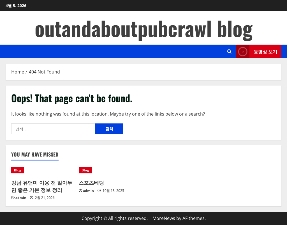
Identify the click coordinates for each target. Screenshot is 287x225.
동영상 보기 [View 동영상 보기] (256, 51)
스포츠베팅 (91, 182)
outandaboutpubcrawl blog (144, 28)
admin (20, 197)
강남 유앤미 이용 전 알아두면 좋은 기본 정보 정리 (41, 186)
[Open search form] (229, 51)
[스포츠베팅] (110, 170)
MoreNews (163, 218)
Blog (17, 170)
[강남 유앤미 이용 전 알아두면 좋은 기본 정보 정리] (42, 170)
